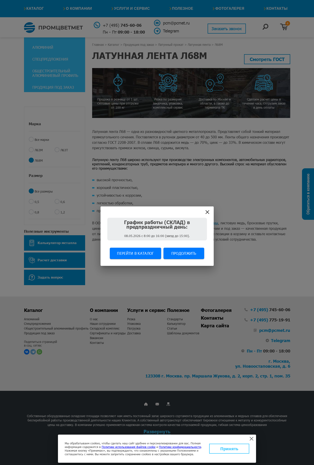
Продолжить (183, 253)
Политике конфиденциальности (180, 447)
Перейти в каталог (135, 253)
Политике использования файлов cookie (129, 447)
